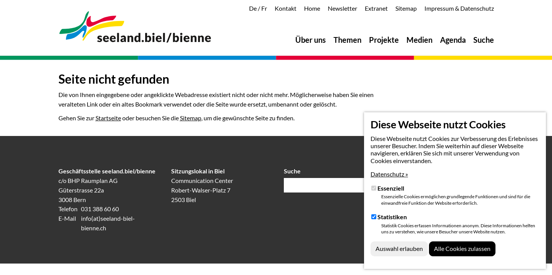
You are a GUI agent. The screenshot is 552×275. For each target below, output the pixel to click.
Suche (292, 171)
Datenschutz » (389, 174)
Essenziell (390, 188)
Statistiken (392, 216)
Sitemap (190, 117)
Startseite (108, 117)
